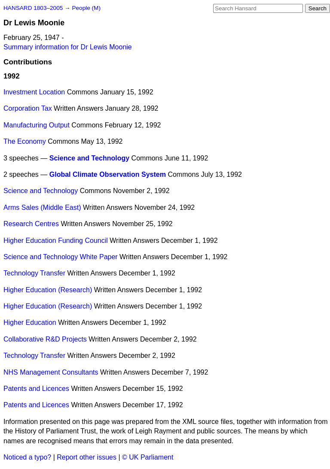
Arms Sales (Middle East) (42, 207)
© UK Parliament (147, 457)
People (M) (86, 8)
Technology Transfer (34, 273)
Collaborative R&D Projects (45, 339)
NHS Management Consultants (50, 372)
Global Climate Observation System (107, 174)
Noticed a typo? (27, 457)
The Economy (24, 141)
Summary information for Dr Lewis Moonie (67, 47)
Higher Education (29, 322)
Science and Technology (89, 158)
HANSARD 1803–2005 (33, 8)
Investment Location (34, 92)
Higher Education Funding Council (55, 240)
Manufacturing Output (36, 125)
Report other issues (86, 457)
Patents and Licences (36, 388)
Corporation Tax (27, 108)
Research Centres (31, 223)
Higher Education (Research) (47, 290)
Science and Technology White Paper (60, 256)
